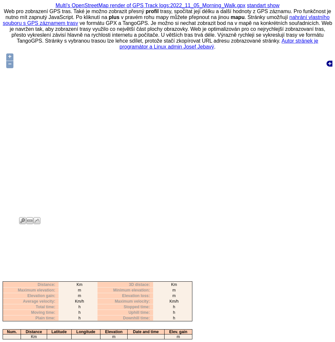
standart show (263, 5)
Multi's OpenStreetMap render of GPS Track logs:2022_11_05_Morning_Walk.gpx (151, 5)
